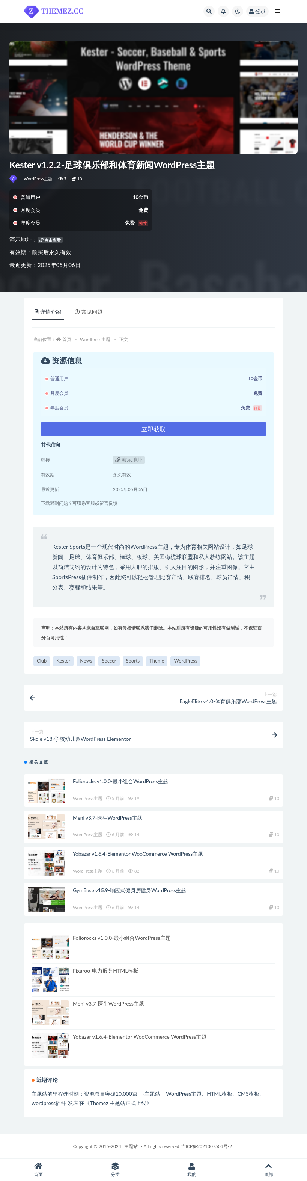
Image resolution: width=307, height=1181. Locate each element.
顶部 (268, 1170)
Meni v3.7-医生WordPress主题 (107, 817)
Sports (133, 661)
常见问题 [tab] (88, 311)
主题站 (131, 1146)
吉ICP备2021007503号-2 (206, 1146)
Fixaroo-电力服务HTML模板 (105, 970)
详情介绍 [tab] (48, 311)
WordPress (185, 661)
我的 (192, 1170)
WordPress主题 (38, 178)
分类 (115, 1170)
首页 (66, 339)
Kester (63, 661)
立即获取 (153, 428)
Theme (156, 661)
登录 (257, 11)
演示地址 (129, 459)
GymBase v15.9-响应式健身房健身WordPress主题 (129, 890)
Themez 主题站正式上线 (118, 1103)
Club (42, 661)
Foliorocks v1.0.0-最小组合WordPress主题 (120, 781)
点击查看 (50, 239)
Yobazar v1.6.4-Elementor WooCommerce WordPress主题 (138, 853)
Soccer (109, 661)
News (86, 661)
